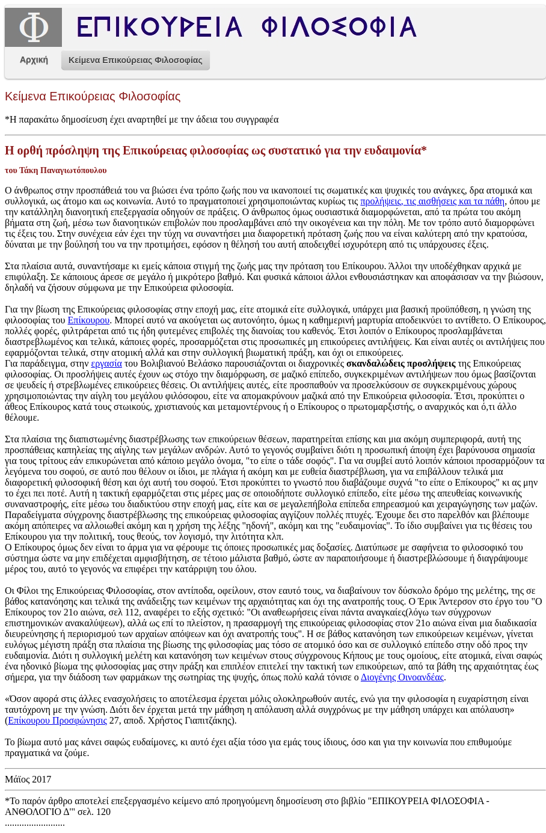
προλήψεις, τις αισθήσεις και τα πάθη (432, 201)
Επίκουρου (89, 320)
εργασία (106, 363)
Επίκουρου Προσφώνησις (57, 720)
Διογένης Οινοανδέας (402, 677)
